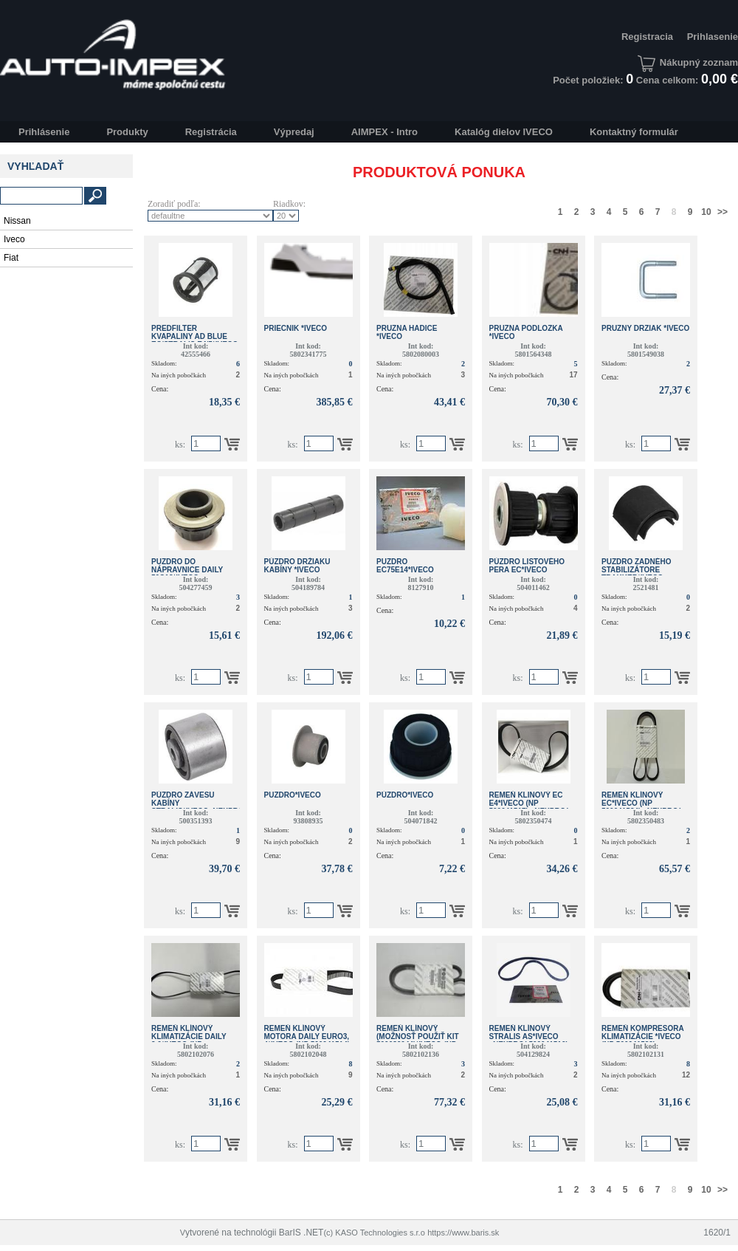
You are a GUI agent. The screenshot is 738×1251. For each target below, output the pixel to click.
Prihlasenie (712, 36)
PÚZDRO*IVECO (404, 795)
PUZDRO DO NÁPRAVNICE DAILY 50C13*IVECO (187, 570)
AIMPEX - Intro (384, 131)
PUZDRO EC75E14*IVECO (405, 566)
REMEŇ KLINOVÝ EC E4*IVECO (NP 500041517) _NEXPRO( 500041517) (528, 807)
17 (573, 375)
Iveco (14, 239)
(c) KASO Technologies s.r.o (373, 1232)
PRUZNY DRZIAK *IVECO (645, 328)
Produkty (127, 131)
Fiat (11, 258)
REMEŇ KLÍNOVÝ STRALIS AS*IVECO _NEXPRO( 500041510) (528, 1036)
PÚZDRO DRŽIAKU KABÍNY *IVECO (297, 566)
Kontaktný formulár (634, 131)
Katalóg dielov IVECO (504, 131)
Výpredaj (294, 131)
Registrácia (211, 131)
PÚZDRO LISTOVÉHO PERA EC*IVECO (527, 566)
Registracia (647, 36)
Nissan (17, 221)
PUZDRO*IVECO (292, 795)
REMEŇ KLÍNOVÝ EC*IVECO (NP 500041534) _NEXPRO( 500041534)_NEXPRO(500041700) (659, 807)
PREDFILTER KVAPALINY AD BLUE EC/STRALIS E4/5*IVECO (194, 336)
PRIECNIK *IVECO (296, 328)
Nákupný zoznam (688, 62)
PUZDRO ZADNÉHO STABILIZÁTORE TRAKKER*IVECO (636, 570)
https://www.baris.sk (463, 1232)
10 (706, 212)
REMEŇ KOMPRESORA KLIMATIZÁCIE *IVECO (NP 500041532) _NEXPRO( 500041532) (642, 1040)
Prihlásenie (43, 131)
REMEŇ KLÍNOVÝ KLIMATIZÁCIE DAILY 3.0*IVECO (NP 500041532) (188, 1040)
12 (686, 1075)
